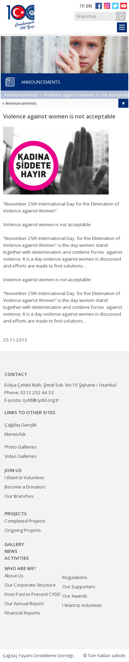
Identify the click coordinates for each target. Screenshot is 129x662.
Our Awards (74, 596)
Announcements (21, 95)
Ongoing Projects (22, 530)
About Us (13, 575)
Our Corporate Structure (30, 585)
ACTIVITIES (16, 558)
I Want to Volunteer (82, 605)
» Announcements (19, 103)
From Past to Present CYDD (32, 594)
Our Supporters (78, 587)
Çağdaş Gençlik (20, 425)
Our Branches (19, 496)
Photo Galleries (20, 447)
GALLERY (14, 544)
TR (82, 6)
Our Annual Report (24, 603)
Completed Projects (24, 521)
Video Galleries (20, 456)
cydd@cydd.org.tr (40, 400)
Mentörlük (15, 434)
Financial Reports (22, 613)
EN (89, 6)
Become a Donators (25, 487)
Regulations (74, 577)
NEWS (11, 551)
